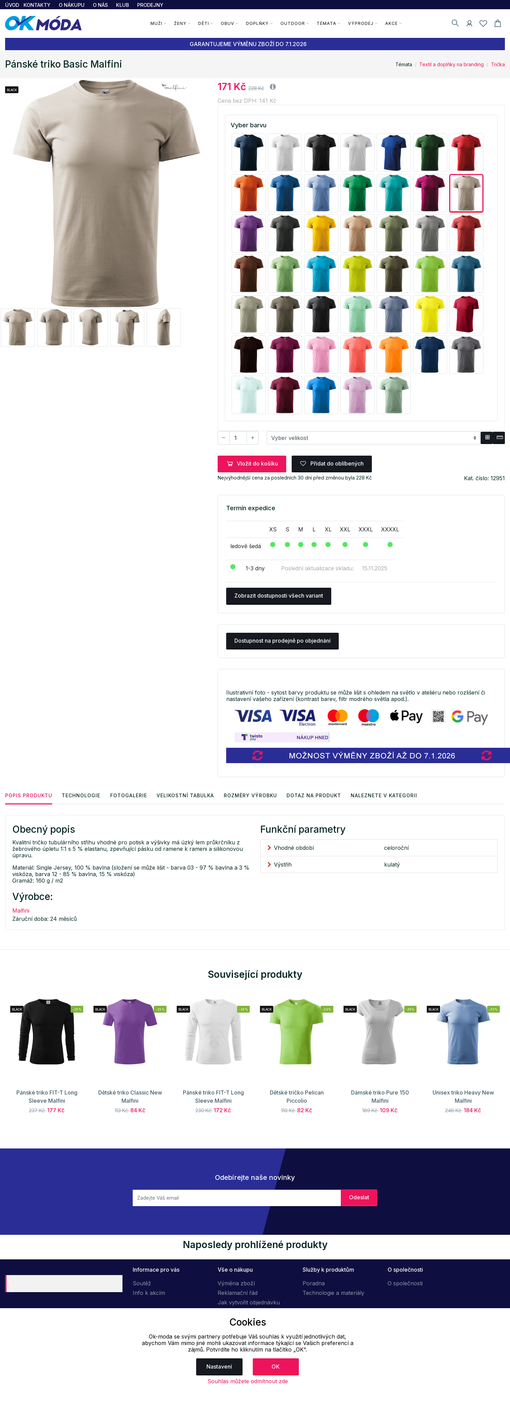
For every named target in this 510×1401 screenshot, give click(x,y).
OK (276, 1366)
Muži (156, 23)
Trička (498, 64)
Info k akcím (149, 1292)
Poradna (314, 1283)
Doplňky (257, 23)
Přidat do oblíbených (332, 463)
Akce (391, 23)
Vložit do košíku (252, 463)
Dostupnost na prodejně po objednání (282, 640)
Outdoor (292, 23)
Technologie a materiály (333, 1292)
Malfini (20, 910)
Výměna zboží (236, 1283)
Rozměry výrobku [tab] (252, 795)
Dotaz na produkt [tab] (316, 795)
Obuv (227, 23)
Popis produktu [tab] (28, 795)
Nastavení (219, 1366)
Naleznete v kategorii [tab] (387, 795)
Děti (203, 23)
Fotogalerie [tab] (129, 795)
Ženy (180, 23)
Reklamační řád (238, 1292)
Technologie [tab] (81, 795)
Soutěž (142, 1283)
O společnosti (405, 1283)
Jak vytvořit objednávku (249, 1302)
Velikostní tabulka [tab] (187, 795)
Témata (326, 23)
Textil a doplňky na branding (451, 64)
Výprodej (360, 23)
